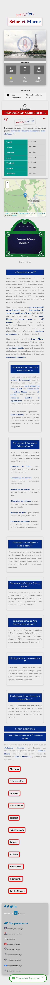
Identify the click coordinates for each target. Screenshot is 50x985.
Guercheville (15, 879)
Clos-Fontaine (16, 805)
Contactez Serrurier (28, 978)
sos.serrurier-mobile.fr (13, 934)
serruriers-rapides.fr (12, 944)
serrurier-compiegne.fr (13, 960)
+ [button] (7, 182)
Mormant (14, 793)
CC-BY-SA (41, 213)
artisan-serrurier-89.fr (13, 966)
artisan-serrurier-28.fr (13, 955)
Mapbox (14, 215)
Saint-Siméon (16, 866)
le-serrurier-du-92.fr (12, 949)
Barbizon (14, 854)
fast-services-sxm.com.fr (13, 971)
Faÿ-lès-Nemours (17, 891)
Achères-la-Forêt (17, 781)
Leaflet (7, 213)
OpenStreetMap (24, 213)
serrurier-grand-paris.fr (13, 929)
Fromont (14, 818)
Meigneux (14, 769)
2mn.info (19, 913)
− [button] (7, 186)
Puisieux (14, 842)
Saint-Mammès (17, 830)
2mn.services (10, 939)
